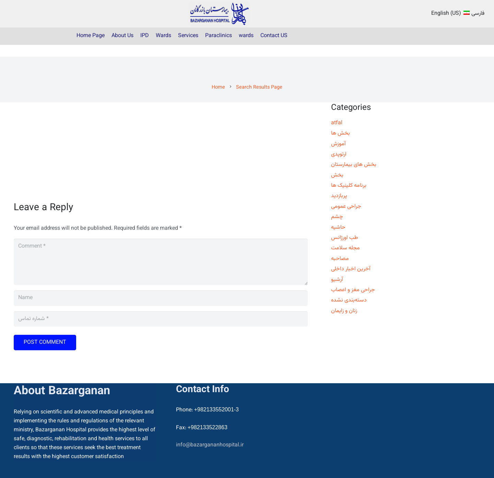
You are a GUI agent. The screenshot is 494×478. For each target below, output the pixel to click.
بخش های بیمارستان (353, 164)
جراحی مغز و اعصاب (353, 290)
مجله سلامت (345, 248)
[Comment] (161, 262)
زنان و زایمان (344, 311)
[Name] (161, 298)
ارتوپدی (338, 154)
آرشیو (337, 279)
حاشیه (338, 227)
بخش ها (340, 133)
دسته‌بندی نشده (349, 300)
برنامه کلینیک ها (348, 185)
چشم (337, 217)
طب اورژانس (344, 238)
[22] (219, 14)
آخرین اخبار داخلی (350, 269)
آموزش (338, 144)
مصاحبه (340, 258)
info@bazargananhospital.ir (210, 445)
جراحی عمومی (346, 206)
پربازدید (339, 196)
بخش (337, 175)
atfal (336, 123)
